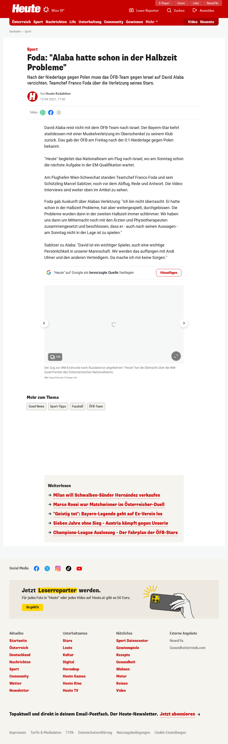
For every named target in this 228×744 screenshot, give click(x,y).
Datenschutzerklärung (95, 732)
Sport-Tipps (58, 406)
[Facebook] (50, 112)
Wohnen (123, 669)
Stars (67, 641)
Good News (36, 406)
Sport (38, 22)
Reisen (122, 683)
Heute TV (70, 690)
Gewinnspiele (127, 648)
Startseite (15, 31)
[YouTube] (79, 568)
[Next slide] (183, 323)
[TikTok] (68, 568)
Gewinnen (134, 22)
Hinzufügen (168, 273)
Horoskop (71, 669)
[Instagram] (58, 568)
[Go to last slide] (44, 323)
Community (113, 22)
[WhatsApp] (42, 112)
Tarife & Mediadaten (46, 732)
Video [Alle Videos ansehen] (192, 22)
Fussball (77, 406)
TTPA (70, 732)
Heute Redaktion (58, 94)
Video (121, 690)
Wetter (15, 683)
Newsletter (19, 690)
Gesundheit (125, 662)
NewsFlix (176, 641)
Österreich (21, 22)
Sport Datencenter (132, 641)
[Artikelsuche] (175, 11)
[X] (47, 568)
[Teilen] (58, 112)
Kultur (68, 655)
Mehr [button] (150, 22)
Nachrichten (56, 22)
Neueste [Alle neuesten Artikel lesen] (207, 22)
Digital (68, 662)
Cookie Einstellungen (170, 732)
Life (72, 22)
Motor (121, 676)
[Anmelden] (203, 11)
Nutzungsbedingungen (133, 732)
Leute (67, 648)
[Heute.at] (26, 8)
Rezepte (123, 655)
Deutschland (19, 655)
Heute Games (74, 676)
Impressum (17, 732)
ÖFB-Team (96, 406)
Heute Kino (72, 683)
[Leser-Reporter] (144, 11)
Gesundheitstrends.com (188, 648)
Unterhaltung (90, 22)
